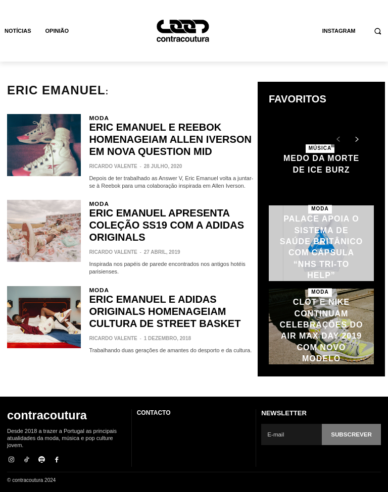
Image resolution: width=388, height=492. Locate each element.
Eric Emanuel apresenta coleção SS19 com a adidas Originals (166, 200)
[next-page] (356, 139)
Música (320, 149)
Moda (97, 117)
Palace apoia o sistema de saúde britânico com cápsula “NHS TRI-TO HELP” (321, 247)
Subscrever (352, 434)
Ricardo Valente (113, 145)
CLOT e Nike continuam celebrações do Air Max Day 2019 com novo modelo (321, 330)
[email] (292, 434)
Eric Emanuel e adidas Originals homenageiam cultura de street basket (170, 272)
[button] (378, 31)
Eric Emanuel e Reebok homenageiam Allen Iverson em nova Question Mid (163, 128)
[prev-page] (338, 139)
